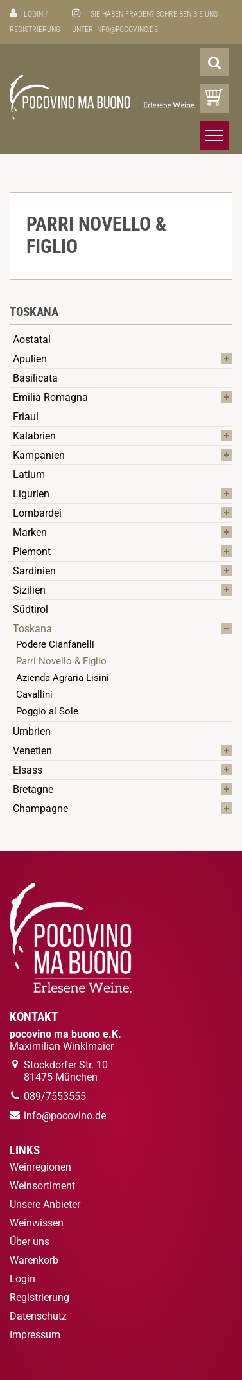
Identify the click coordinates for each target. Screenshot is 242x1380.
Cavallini (34, 694)
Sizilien (29, 590)
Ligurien (31, 494)
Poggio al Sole (47, 711)
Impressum (35, 1335)
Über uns (29, 1241)
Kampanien (39, 455)
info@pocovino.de (126, 29)
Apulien (30, 359)
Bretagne (33, 789)
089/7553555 (55, 1096)
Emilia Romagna (50, 397)
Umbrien (32, 731)
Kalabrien (34, 436)
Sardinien (34, 571)
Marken (30, 532)
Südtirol (30, 609)
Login (33, 14)
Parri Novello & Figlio (61, 661)
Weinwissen (37, 1223)
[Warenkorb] (214, 98)
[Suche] (214, 62)
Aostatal (32, 339)
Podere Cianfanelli (55, 644)
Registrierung (35, 29)
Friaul (26, 417)
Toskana (32, 629)
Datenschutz (38, 1316)
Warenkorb (34, 1260)
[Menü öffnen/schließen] (214, 135)
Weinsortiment (42, 1186)
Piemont (32, 551)
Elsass (27, 770)
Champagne (40, 808)
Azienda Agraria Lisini (62, 678)
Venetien (32, 751)
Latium (29, 474)
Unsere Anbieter (45, 1204)
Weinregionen (40, 1167)
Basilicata (35, 378)
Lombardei (37, 513)
